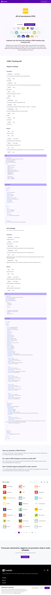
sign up (45, 453)
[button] (25, 578)
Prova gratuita (25, 556)
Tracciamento (20, 24)
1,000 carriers (22, 470)
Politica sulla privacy (17, 593)
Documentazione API (29, 24)
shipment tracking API (18, 469)
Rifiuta (42, 587)
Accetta (47, 587)
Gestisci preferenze (35, 587)
